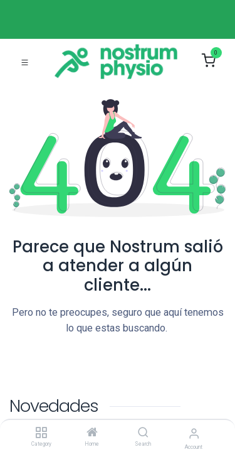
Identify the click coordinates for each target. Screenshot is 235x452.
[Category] (41, 433)
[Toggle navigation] (24, 62)
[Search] (143, 433)
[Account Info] (194, 433)
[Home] (92, 433)
